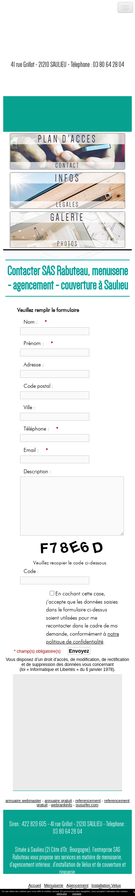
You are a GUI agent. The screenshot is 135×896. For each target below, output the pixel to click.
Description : (39, 471)
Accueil (34, 885)
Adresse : (35, 364)
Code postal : (40, 386)
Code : (33, 571)
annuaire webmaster (23, 800)
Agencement (77, 885)
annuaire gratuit (58, 800)
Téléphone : (41, 429)
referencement (88, 800)
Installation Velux (106, 885)
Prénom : (39, 343)
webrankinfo (61, 805)
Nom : (36, 322)
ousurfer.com (87, 805)
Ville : (31, 407)
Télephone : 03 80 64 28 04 (97, 64)
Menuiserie (53, 885)
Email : (36, 450)
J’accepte (76, 893)
